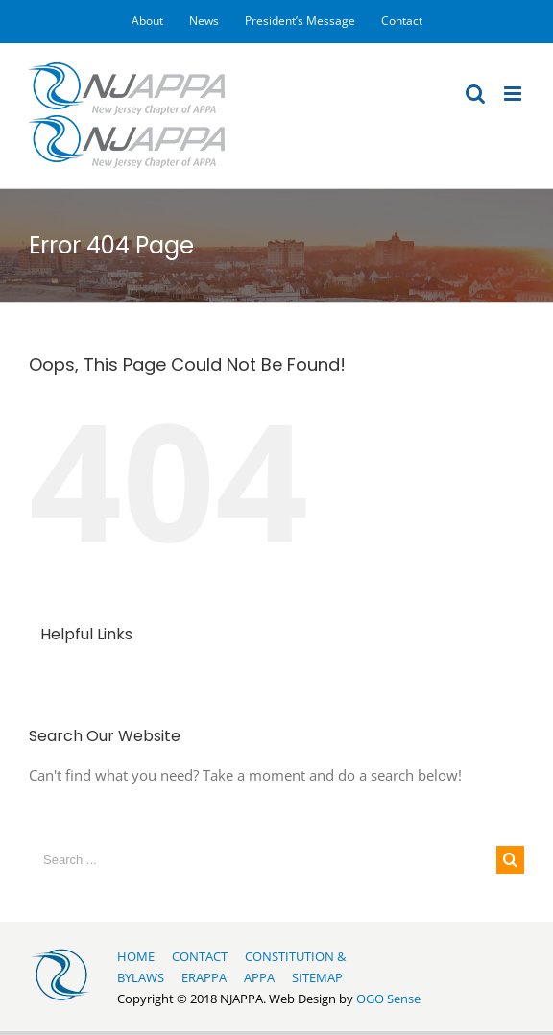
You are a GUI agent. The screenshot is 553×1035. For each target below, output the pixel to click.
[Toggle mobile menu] (514, 94)
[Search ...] (262, 860)
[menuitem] (147, 21)
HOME (136, 956)
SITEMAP (317, 977)
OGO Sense (388, 998)
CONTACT (200, 956)
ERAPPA (204, 977)
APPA (259, 977)
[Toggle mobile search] (475, 94)
